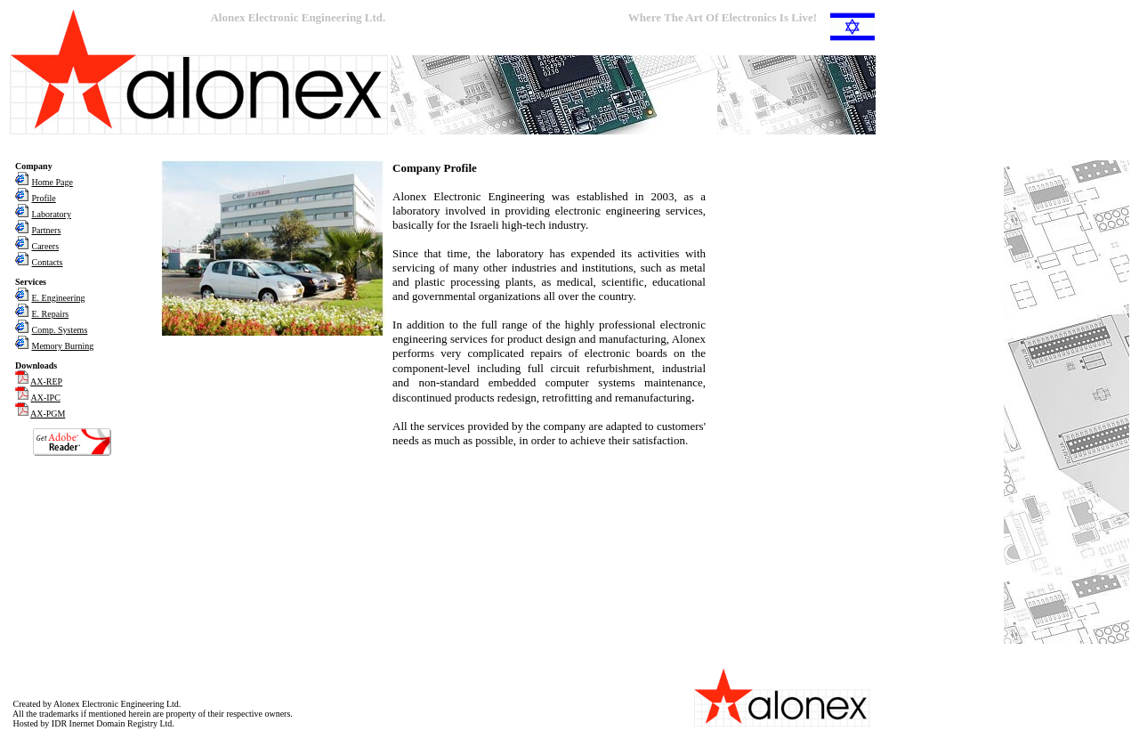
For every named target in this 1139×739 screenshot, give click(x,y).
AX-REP (46, 381)
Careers (46, 246)
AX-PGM (47, 413)
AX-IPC (46, 397)
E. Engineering (58, 298)
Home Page (52, 182)
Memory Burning (63, 346)
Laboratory (51, 214)
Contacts (47, 262)
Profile (44, 198)
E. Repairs (50, 314)
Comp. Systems (60, 330)
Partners (46, 230)
